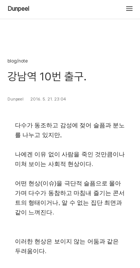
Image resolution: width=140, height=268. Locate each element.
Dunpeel (18, 9)
